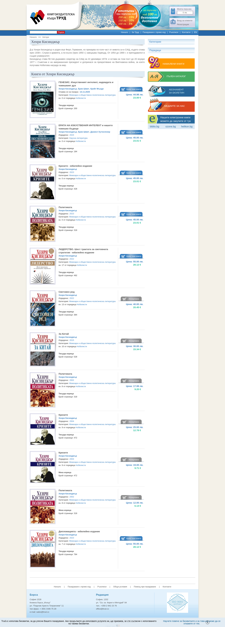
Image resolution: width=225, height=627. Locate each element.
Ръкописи (173, 32)
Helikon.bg (186, 126)
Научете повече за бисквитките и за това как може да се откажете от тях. (191, 622)
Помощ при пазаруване (145, 586)
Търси (61, 32)
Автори (45, 37)
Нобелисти (81, 98)
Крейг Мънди (97, 89)
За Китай (64, 333)
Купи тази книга (133, 89)
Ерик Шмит (83, 89)
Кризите (63, 414)
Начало (124, 32)
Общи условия (120, 586)
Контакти (186, 32)
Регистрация (183, 24)
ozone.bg (170, 126)
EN (195, 32)
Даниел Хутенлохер (100, 132)
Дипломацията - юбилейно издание (79, 531)
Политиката (65, 207)
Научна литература (78, 138)
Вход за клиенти (184, 20)
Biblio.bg (154, 126)
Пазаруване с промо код (154, 32)
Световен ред (67, 291)
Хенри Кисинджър (68, 89)
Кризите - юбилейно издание (75, 166)
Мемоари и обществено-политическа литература (92, 95)
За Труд (135, 32)
